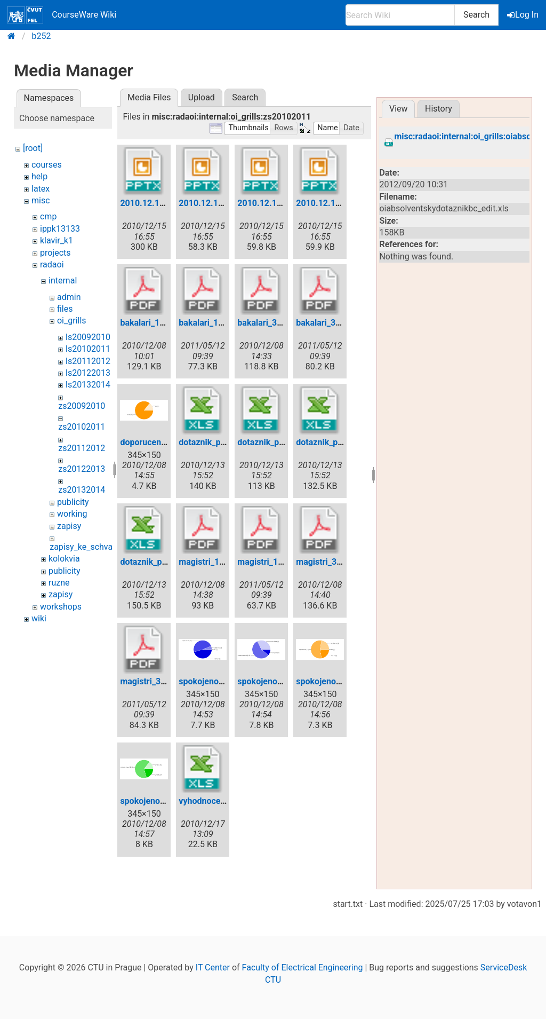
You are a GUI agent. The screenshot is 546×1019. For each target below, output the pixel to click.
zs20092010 (81, 406)
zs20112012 (81, 448)
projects (55, 253)
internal (63, 280)
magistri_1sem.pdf (215, 562)
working (72, 514)
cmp (48, 216)
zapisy (69, 526)
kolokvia (64, 559)
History (438, 109)
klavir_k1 (56, 240)
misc (40, 200)
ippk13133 (60, 229)
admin (69, 297)
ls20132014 (88, 385)
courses (46, 165)
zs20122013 (81, 469)
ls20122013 (88, 373)
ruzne (59, 583)
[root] (33, 148)
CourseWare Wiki (61, 14)
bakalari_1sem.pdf (155, 323)
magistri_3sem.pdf (332, 562)
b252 (41, 36)
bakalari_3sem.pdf (272, 323)
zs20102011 (81, 427)
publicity (73, 502)
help (39, 176)
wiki (38, 618)
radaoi (52, 264)
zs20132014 (81, 490)
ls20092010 (88, 337)
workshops (61, 607)
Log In (524, 15)
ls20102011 (88, 349)
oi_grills (71, 320)
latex (40, 189)
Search (476, 15)
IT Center (213, 967)
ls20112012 (88, 361)
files (65, 309)
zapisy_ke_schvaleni (88, 547)
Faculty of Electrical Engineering (302, 967)
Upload (201, 97)
